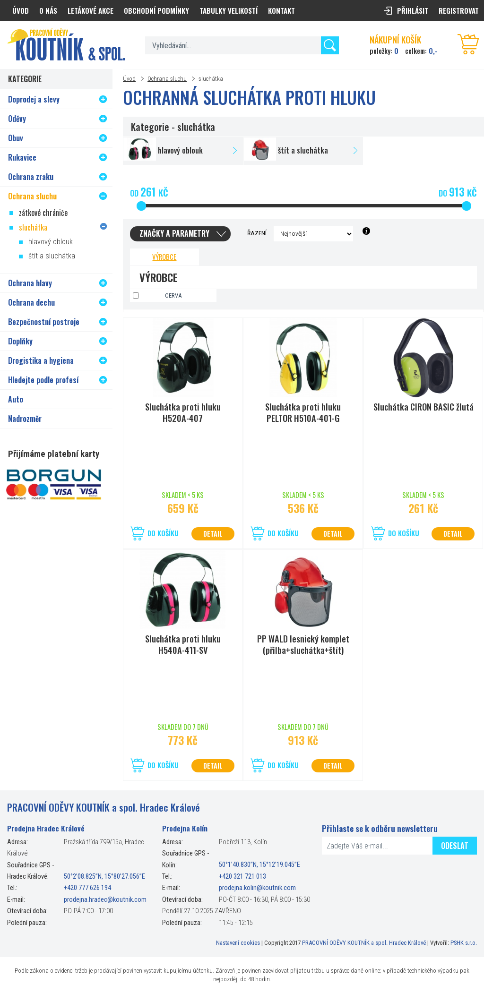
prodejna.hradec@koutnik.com (105, 900)
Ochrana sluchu (167, 78)
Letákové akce (90, 10)
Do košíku (163, 533)
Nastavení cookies (238, 942)
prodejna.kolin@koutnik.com (257, 888)
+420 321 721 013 (242, 877)
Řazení (257, 233)
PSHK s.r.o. (463, 942)
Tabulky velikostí (228, 10)
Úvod (129, 78)
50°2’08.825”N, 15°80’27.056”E (104, 877)
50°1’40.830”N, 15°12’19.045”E (259, 865)
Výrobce (164, 257)
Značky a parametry (174, 233)
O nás (48, 10)
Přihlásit (412, 10)
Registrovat (459, 10)
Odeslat (454, 845)
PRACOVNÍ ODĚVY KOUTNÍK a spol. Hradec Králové (364, 942)
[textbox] (242, 45)
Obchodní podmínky (156, 10)
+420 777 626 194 (87, 888)
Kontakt (281, 10)
